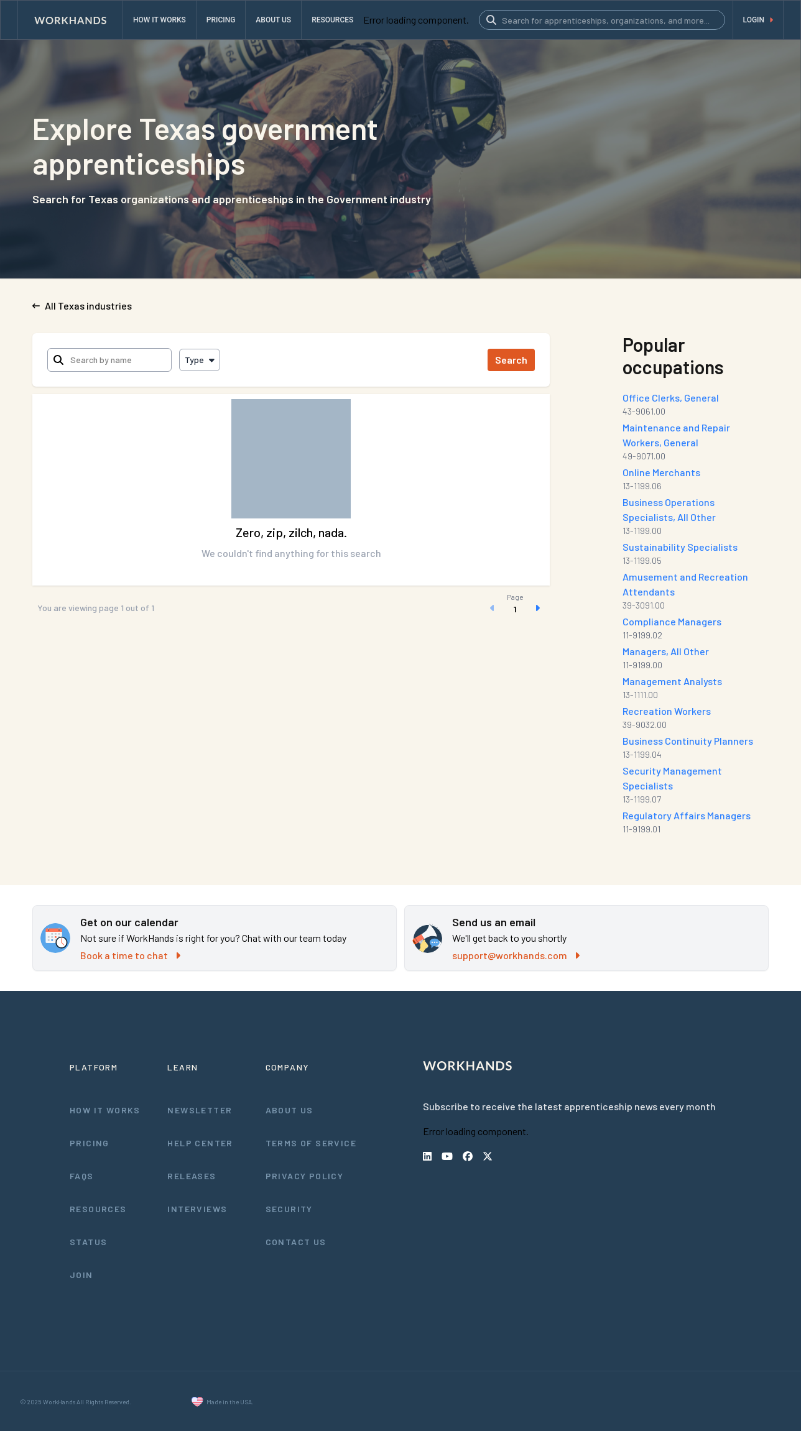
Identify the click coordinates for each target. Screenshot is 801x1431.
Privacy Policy (306, 1175)
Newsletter (199, 1110)
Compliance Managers (673, 621)
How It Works (106, 1110)
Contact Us (296, 1241)
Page (514, 596)
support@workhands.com (515, 955)
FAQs (82, 1175)
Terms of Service (312, 1143)
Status (88, 1241)
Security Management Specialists (672, 778)
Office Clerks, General (671, 397)
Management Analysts (673, 681)
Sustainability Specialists (678, 547)
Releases (191, 1175)
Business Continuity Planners (688, 741)
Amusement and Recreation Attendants (684, 584)
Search (511, 360)
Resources (98, 1208)
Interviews (196, 1208)
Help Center (200, 1143)
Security (289, 1208)
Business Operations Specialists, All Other (695, 509)
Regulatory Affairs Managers (687, 815)
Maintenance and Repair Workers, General (677, 434)
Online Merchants (662, 472)
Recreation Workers (666, 711)
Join (81, 1274)
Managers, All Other (667, 651)
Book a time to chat (129, 955)
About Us (290, 1110)
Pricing (89, 1143)
